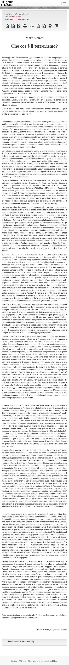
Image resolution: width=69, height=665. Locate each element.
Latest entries (46, 661)
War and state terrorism (19, 19)
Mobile (55, 661)
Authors (36, 661)
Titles (30, 661)
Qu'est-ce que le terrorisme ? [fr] (21, 642)
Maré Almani (16, 17)
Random (13, 661)
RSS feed (22, 661)
